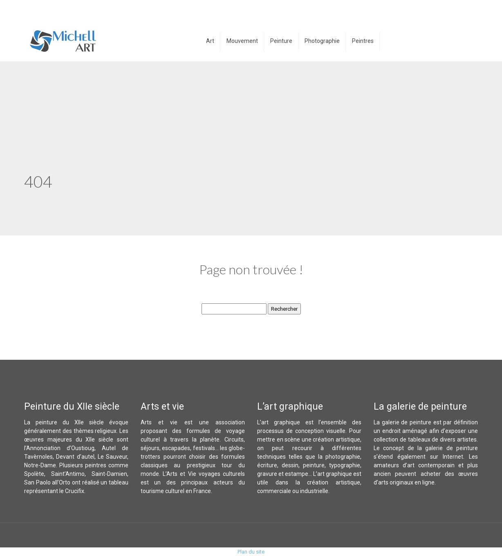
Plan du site (251, 552)
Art (210, 41)
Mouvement (242, 41)
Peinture (281, 41)
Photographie (322, 41)
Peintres (363, 41)
